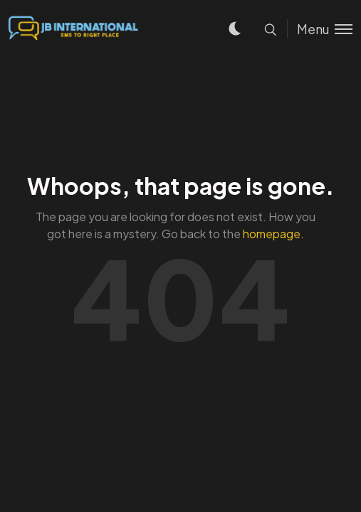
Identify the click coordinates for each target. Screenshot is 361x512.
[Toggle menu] (319, 28)
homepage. (273, 233)
